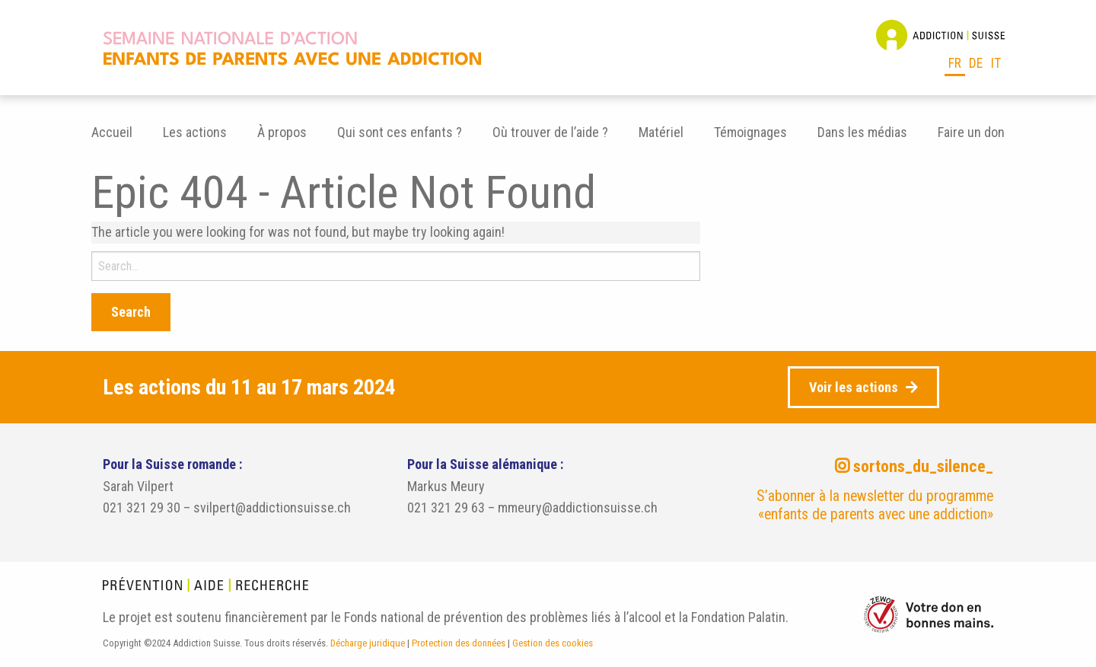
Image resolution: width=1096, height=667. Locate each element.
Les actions (195, 132)
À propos (282, 132)
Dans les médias (862, 132)
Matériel (661, 132)
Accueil (111, 132)
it (996, 64)
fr (954, 64)
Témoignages (750, 132)
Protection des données (458, 643)
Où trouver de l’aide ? (550, 132)
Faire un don (971, 132)
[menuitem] (112, 132)
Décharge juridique (367, 643)
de (976, 64)
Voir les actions (853, 387)
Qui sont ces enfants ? (399, 132)
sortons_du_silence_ (914, 466)
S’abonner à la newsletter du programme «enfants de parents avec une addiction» (875, 505)
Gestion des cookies (552, 643)
